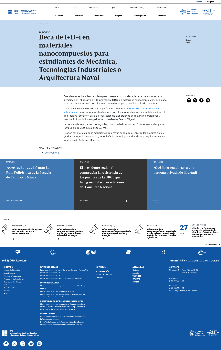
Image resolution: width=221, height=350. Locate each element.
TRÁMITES (136, 276)
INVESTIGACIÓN (102, 271)
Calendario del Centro (12, 282)
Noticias (135, 270)
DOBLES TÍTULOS (47, 313)
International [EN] (136, 7)
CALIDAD (136, 279)
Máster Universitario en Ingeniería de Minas (57, 291)
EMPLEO (136, 282)
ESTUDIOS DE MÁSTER (49, 283)
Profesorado (8, 285)
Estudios (79, 16)
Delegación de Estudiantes (14, 279)
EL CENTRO (8, 267)
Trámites (162, 16)
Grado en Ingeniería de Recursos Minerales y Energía (61, 278)
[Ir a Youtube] (31, 343)
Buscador (161, 7)
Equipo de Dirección (12, 270)
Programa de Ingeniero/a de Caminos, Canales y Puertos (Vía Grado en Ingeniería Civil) (64, 271)
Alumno (189, 42)
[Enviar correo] (207, 100)
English (210, 2)
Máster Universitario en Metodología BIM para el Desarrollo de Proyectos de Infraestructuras (63, 295)
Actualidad (93, 7)
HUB (57, 7)
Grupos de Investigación (105, 274)
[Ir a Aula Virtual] (129, 253)
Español (198, 2)
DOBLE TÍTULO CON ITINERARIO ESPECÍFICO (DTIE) (61, 301)
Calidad (74, 7)
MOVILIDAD (101, 267)
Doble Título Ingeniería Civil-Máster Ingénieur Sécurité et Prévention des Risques (62, 317)
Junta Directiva (9, 273)
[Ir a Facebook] (6, 343)
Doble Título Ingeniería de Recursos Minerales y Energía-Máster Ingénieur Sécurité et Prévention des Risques (62, 323)
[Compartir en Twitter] (195, 100)
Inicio (41, 24)
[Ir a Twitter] (14, 343)
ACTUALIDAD (138, 267)
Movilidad (98, 16)
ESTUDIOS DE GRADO (49, 267)
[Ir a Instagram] (23, 343)
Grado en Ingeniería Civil (50, 275)
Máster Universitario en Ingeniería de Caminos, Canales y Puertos (62, 287)
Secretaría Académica (12, 276)
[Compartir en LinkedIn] (189, 100)
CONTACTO (174, 267)
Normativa (8, 291)
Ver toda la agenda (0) (212, 245)
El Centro (59, 16)
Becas (188, 40)
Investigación (140, 16)
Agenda (113, 7)
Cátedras (99, 277)
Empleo (118, 16)
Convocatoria (52, 152)
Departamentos (10, 288)
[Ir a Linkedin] (39, 343)
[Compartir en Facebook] (201, 100)
